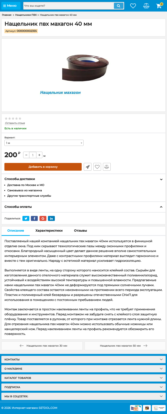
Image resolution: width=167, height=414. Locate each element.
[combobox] (44, 143)
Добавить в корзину (43, 167)
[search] (73, 6)
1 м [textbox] (8, 143)
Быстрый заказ (87, 167)
